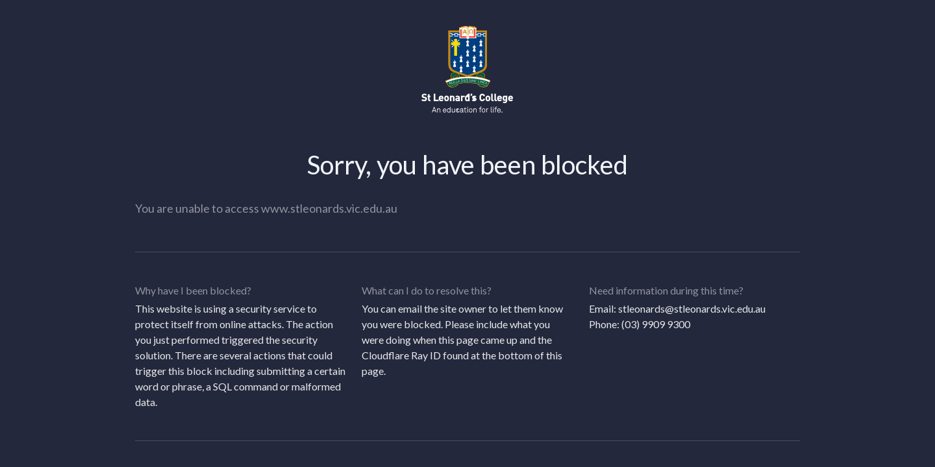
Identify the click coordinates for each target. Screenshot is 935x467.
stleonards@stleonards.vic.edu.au (692, 308)
